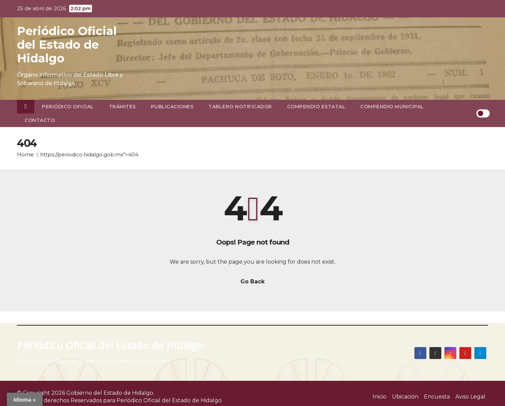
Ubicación (405, 396)
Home (25, 154)
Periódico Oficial (68, 107)
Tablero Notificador (240, 107)
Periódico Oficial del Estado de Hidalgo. (169, 400)
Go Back (252, 281)
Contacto (40, 120)
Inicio (379, 396)
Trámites (122, 107)
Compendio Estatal (316, 107)
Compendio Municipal (392, 107)
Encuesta (437, 396)
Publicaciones (172, 107)
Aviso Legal (470, 396)
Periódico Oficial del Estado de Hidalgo (67, 44)
